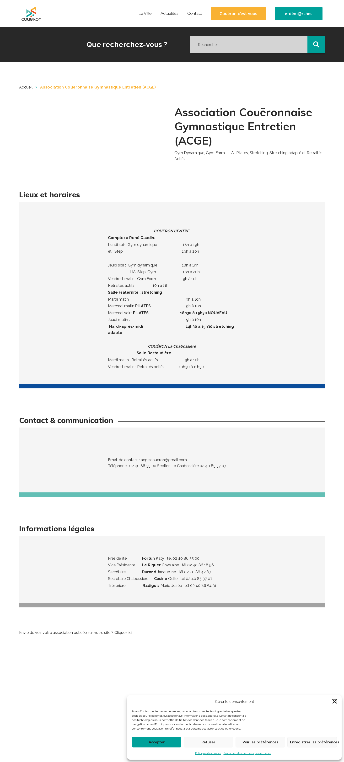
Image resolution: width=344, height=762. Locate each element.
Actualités (169, 13)
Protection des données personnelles (247, 753)
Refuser (208, 742)
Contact (194, 13)
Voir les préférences (260, 742)
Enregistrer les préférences (313, 742)
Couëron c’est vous (238, 13)
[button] (334, 701)
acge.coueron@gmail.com (164, 460)
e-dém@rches (298, 13)
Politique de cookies (208, 753)
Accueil (25, 87)
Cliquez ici (123, 632)
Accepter (157, 742)
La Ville (145, 13)
